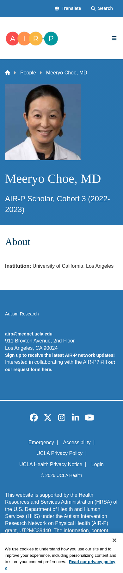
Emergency (41, 442)
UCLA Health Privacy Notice (50, 464)
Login (97, 464)
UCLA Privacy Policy (59, 453)
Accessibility (76, 442)
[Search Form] (102, 8)
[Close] (114, 549)
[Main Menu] (114, 38)
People (28, 72)
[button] (68, 8)
